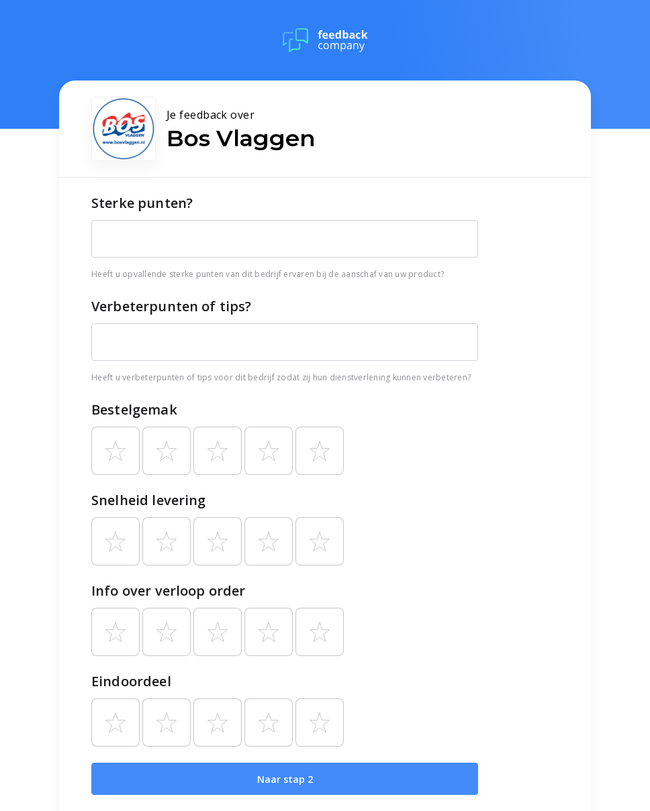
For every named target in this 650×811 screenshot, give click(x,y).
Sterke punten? (142, 203)
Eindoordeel (131, 681)
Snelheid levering (148, 500)
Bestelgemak (134, 409)
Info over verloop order (168, 591)
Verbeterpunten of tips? (171, 306)
